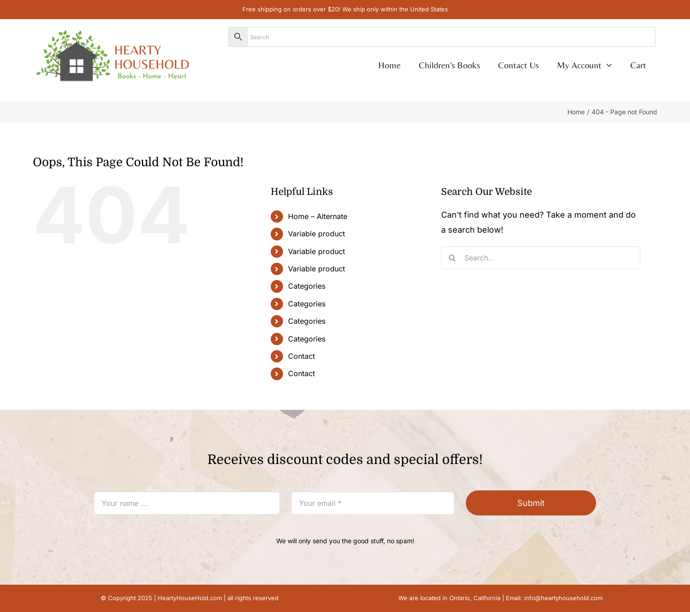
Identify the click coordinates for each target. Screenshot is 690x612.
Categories (306, 286)
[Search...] (540, 257)
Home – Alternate (317, 216)
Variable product (316, 233)
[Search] (452, 257)
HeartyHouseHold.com (190, 598)
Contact (301, 356)
